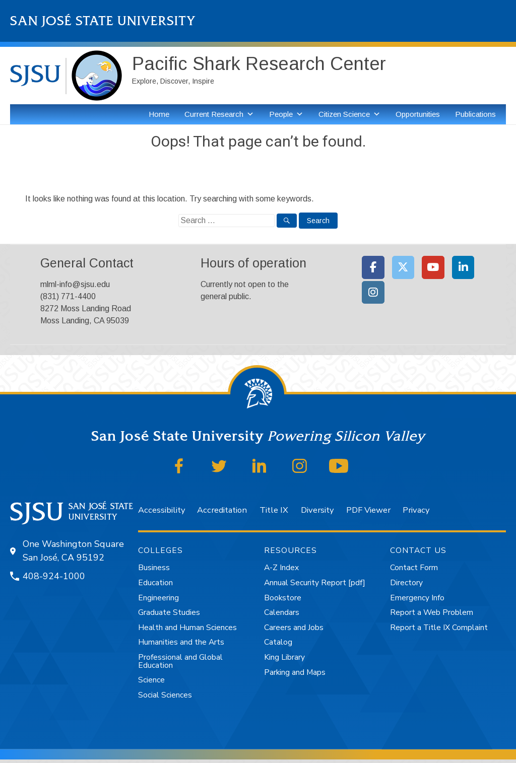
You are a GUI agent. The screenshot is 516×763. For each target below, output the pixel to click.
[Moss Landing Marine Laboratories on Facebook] (373, 267)
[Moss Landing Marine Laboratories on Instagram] (373, 292)
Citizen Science (344, 114)
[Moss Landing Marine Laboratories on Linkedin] (463, 267)
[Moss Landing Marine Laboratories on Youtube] (433, 267)
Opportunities (418, 114)
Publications (475, 114)
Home (159, 114)
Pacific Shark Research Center (259, 63)
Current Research (213, 114)
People (281, 114)
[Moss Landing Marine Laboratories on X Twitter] (403, 267)
